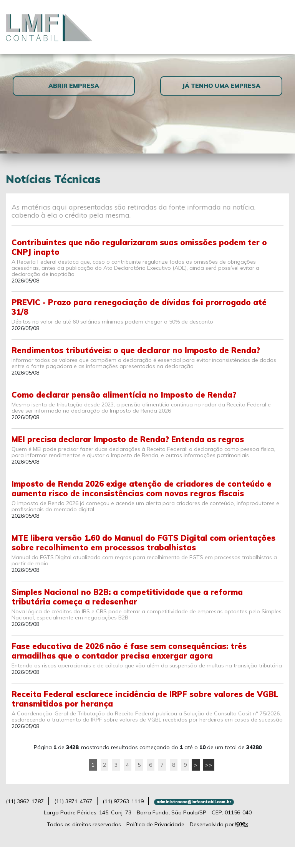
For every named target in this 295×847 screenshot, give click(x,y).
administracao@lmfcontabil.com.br (193, 801)
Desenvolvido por (219, 824)
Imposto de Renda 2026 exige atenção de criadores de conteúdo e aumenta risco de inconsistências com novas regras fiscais (142, 488)
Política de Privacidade (155, 824)
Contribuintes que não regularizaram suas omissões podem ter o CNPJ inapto (139, 247)
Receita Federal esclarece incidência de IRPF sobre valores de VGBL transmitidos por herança (145, 698)
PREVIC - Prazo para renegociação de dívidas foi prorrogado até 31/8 (139, 307)
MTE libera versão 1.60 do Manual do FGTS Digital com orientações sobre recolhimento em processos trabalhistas (143, 542)
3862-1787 (25, 801)
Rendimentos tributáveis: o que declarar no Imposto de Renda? (136, 350)
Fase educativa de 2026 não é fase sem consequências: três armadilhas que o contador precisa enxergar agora (129, 650)
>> (208, 764)
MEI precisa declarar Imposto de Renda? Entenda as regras (128, 439)
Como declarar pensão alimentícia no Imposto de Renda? (124, 395)
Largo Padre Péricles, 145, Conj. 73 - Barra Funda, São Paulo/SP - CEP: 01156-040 (148, 812)
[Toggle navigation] (280, 27)
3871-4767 (73, 801)
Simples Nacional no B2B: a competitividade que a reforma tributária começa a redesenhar (127, 596)
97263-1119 (123, 801)
